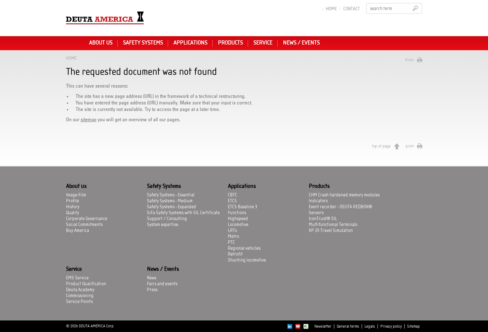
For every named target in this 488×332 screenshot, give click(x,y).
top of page (381, 146)
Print (409, 60)
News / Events (301, 43)
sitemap (88, 119)
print (410, 146)
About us (100, 43)
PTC (231, 242)
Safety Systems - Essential (171, 195)
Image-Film (76, 195)
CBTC (232, 195)
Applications (190, 43)
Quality (72, 212)
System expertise (162, 224)
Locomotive (238, 224)
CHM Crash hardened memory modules (344, 195)
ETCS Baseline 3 (242, 206)
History (72, 206)
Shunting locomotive (247, 260)
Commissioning (80, 295)
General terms (348, 326)
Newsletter (322, 326)
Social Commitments (84, 224)
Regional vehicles (244, 248)
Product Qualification (86, 283)
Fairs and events (162, 283)
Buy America (77, 230)
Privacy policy (391, 326)
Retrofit (235, 254)
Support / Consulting (167, 218)
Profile (72, 201)
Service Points (79, 301)
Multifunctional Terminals (333, 224)
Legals (369, 326)
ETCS (232, 201)
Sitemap (413, 326)
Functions (237, 212)
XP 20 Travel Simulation (331, 230)
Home (331, 9)
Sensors (316, 212)
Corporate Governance (86, 218)
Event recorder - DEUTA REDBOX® (340, 206)
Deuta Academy (80, 289)
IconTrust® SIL (323, 218)
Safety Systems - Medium (170, 201)
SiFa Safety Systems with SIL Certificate (183, 212)
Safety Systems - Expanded (171, 206)
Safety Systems (143, 43)
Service (262, 43)
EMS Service (77, 278)
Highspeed (238, 218)
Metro (233, 236)
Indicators (318, 201)
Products (230, 43)
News (151, 278)
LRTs (232, 230)
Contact (351, 9)
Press (152, 289)
